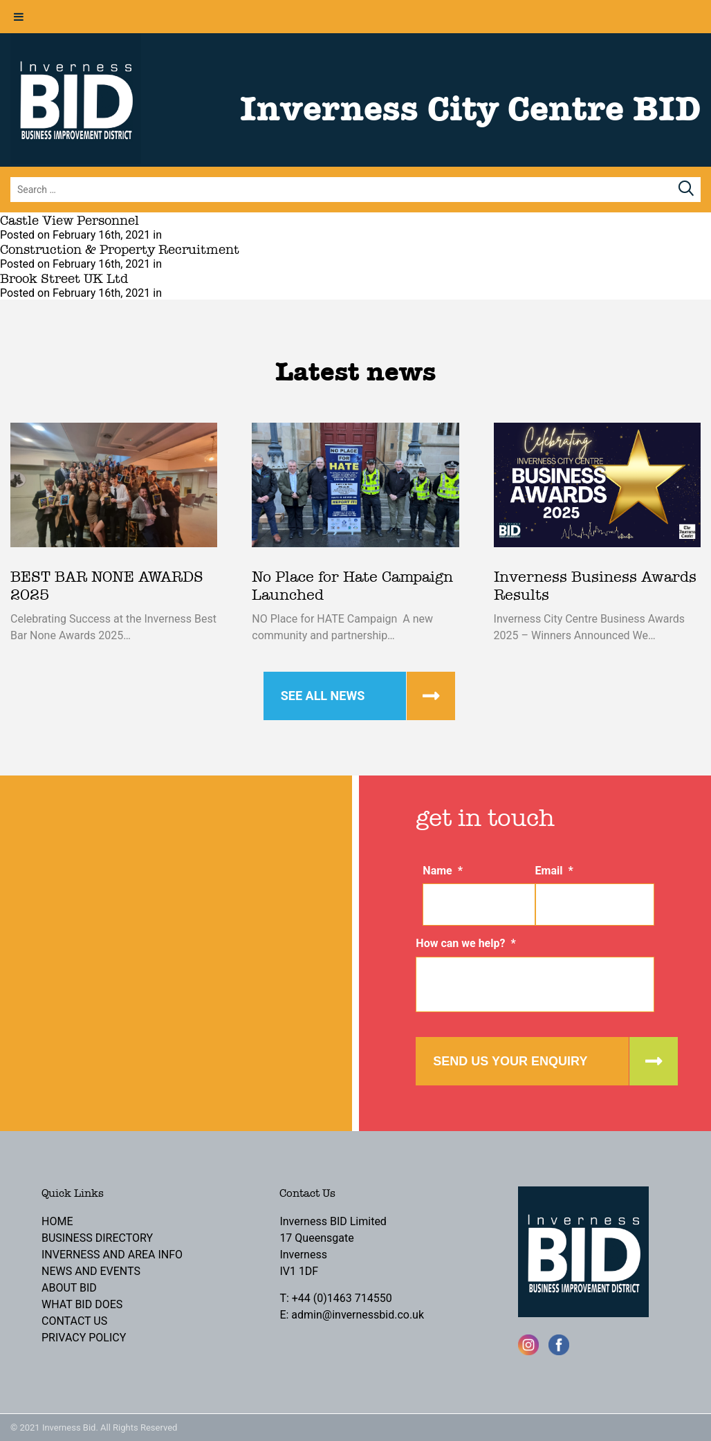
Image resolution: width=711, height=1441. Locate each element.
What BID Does (81, 1304)
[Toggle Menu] (18, 16)
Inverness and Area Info (112, 1254)
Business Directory (97, 1238)
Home (57, 1221)
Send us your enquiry (510, 1061)
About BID (69, 1287)
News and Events (90, 1271)
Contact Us (74, 1321)
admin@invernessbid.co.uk (357, 1314)
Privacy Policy (83, 1337)
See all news (323, 695)
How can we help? (465, 943)
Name (443, 870)
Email (554, 870)
